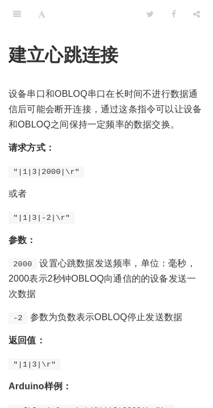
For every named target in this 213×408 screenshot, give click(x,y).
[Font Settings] (42, 14)
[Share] (196, 14)
